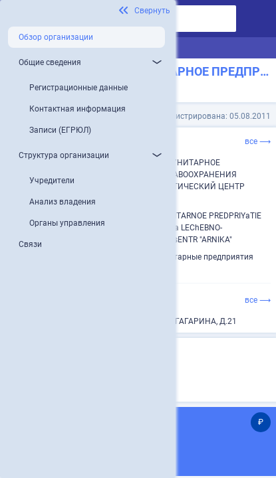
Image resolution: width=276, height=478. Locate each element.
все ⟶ (258, 141)
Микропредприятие (121, 373)
